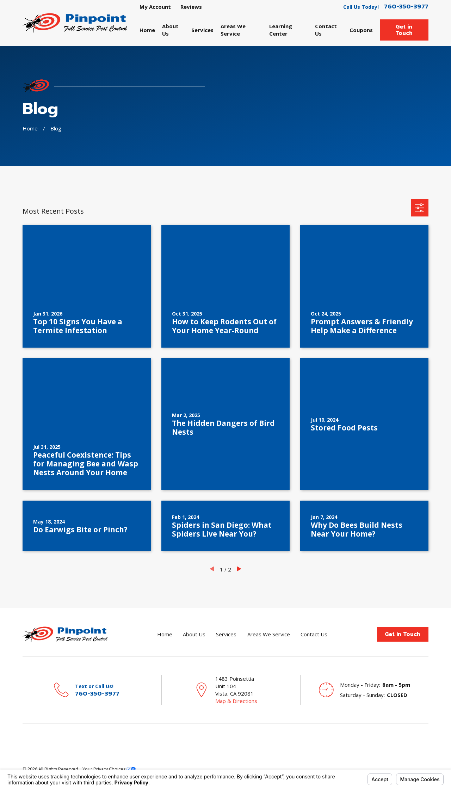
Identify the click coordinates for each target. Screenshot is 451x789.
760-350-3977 (406, 7)
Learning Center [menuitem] (280, 30)
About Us (194, 634)
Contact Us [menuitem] (326, 30)
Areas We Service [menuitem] (233, 30)
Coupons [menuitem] (361, 29)
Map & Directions (236, 700)
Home (164, 634)
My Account (155, 6)
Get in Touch (404, 30)
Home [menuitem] (147, 29)
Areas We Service (268, 634)
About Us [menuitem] (170, 30)
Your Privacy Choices (109, 769)
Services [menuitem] (202, 29)
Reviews (191, 6)
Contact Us (314, 634)
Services (226, 634)
